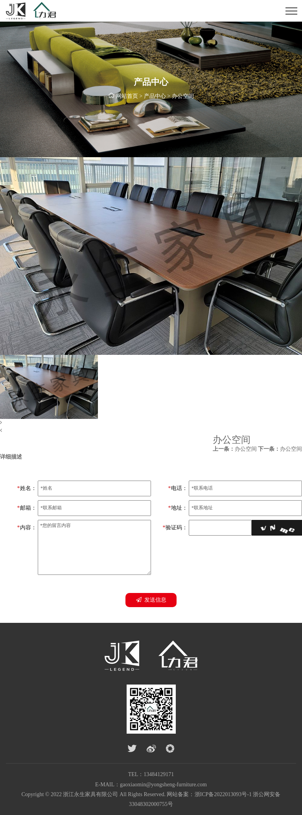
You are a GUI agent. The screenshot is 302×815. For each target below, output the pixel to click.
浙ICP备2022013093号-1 (223, 794)
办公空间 (183, 96)
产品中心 (155, 96)
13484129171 (159, 774)
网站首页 (127, 96)
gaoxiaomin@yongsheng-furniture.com (163, 784)
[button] (151, 423)
